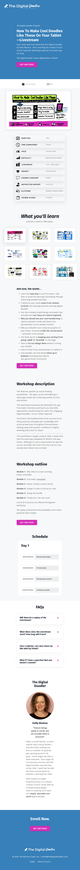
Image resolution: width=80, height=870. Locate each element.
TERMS (32, 865)
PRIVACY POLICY (44, 865)
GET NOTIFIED (27, 64)
